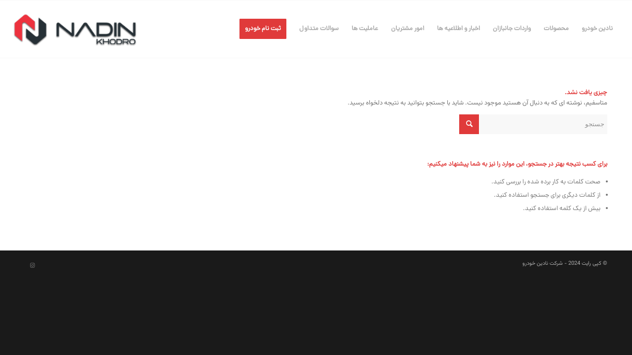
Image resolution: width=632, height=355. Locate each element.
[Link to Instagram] (32, 265)
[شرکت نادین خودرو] (75, 29)
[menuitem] (597, 29)
